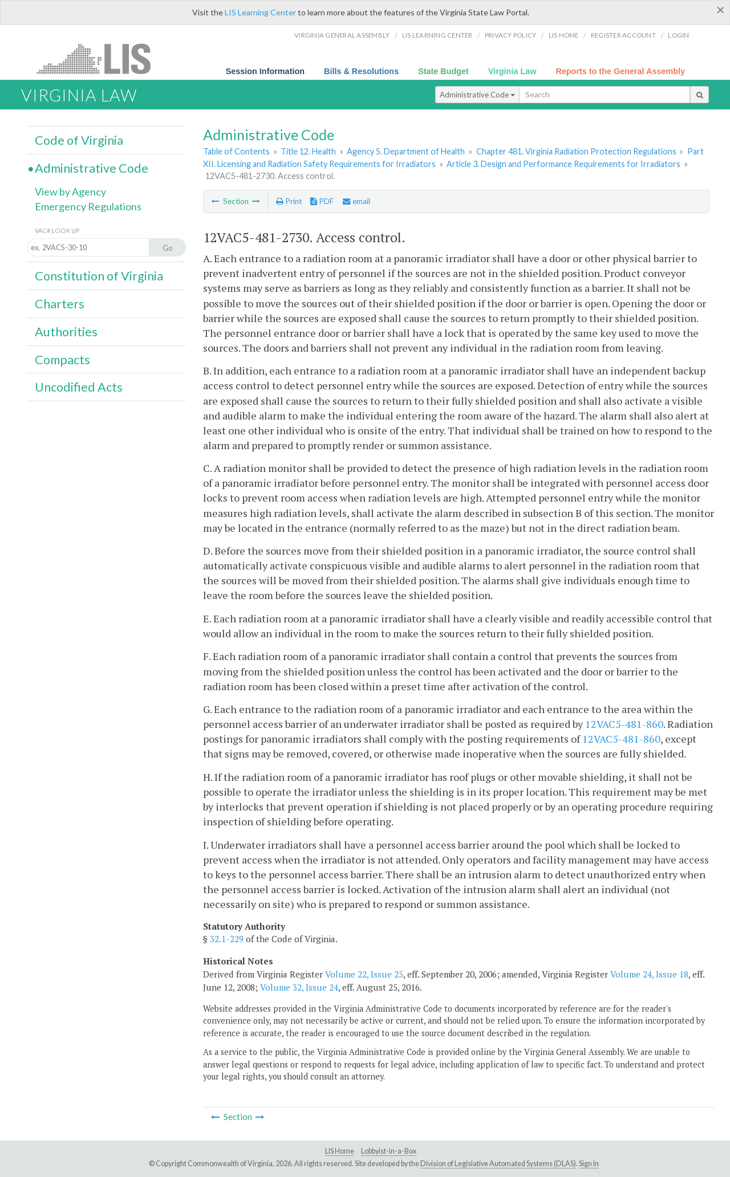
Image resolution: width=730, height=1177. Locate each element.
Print (289, 201)
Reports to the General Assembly (620, 71)
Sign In (589, 1163)
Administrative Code (477, 94)
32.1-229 (227, 938)
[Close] (720, 9)
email (356, 201)
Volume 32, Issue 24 (299, 987)
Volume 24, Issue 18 (649, 974)
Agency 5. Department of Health (406, 151)
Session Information (265, 71)
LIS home (564, 35)
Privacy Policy (511, 35)
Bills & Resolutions (361, 71)
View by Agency (70, 191)
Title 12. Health (308, 151)
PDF (322, 201)
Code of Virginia (79, 140)
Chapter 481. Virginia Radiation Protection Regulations (576, 151)
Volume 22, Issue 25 (364, 974)
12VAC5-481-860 (624, 724)
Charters (59, 303)
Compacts (62, 359)
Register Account (623, 35)
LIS (100, 58)
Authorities (66, 331)
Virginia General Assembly (342, 35)
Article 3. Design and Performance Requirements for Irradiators (563, 164)
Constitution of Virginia (99, 275)
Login (678, 35)
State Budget (443, 71)
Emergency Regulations (88, 206)
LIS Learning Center (260, 12)
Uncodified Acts (79, 387)
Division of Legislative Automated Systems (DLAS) (498, 1163)
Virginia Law (512, 71)
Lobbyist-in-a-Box (388, 1151)
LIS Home (339, 1151)
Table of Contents (236, 151)
